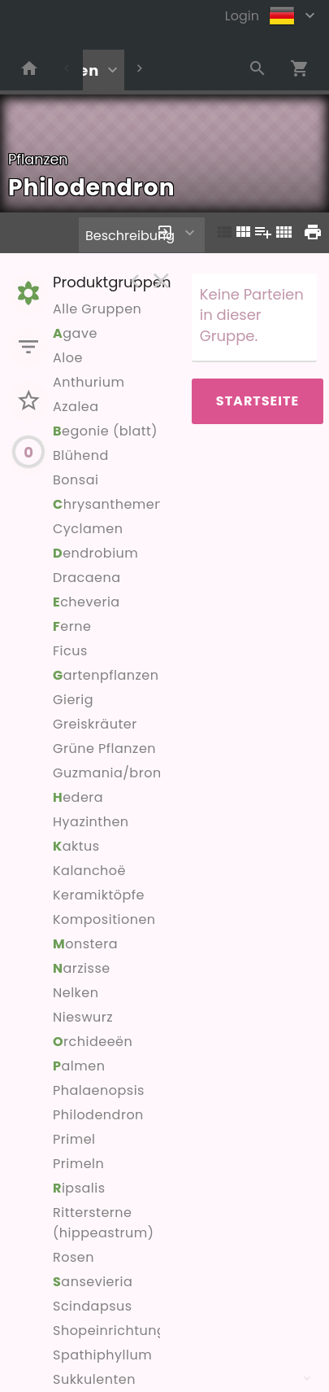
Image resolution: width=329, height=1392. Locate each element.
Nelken (76, 992)
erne (72, 626)
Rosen (73, 1257)
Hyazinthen (91, 821)
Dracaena (87, 577)
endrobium (95, 553)
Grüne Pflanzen (104, 748)
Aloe (68, 357)
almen (79, 1066)
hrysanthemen (108, 504)
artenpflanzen (105, 675)
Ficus (70, 650)
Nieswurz (83, 1017)
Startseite (257, 401)
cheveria (86, 602)
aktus (76, 846)
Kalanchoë (89, 870)
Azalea (76, 406)
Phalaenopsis (99, 1090)
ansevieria (92, 1281)
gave (75, 333)
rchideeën (92, 1041)
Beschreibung (130, 235)
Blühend (81, 455)
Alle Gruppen (97, 309)
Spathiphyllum (102, 1355)
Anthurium (88, 382)
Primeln (78, 1163)
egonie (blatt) (105, 431)
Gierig (73, 699)
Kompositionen (104, 919)
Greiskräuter (95, 724)
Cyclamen (88, 528)
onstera (85, 944)
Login (242, 16)
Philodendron (98, 1114)
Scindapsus (92, 1306)
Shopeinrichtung (109, 1330)
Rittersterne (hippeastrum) (103, 1222)
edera (78, 797)
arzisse (81, 968)
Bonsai (75, 480)
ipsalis (79, 1188)
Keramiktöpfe (99, 895)
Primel (74, 1139)
